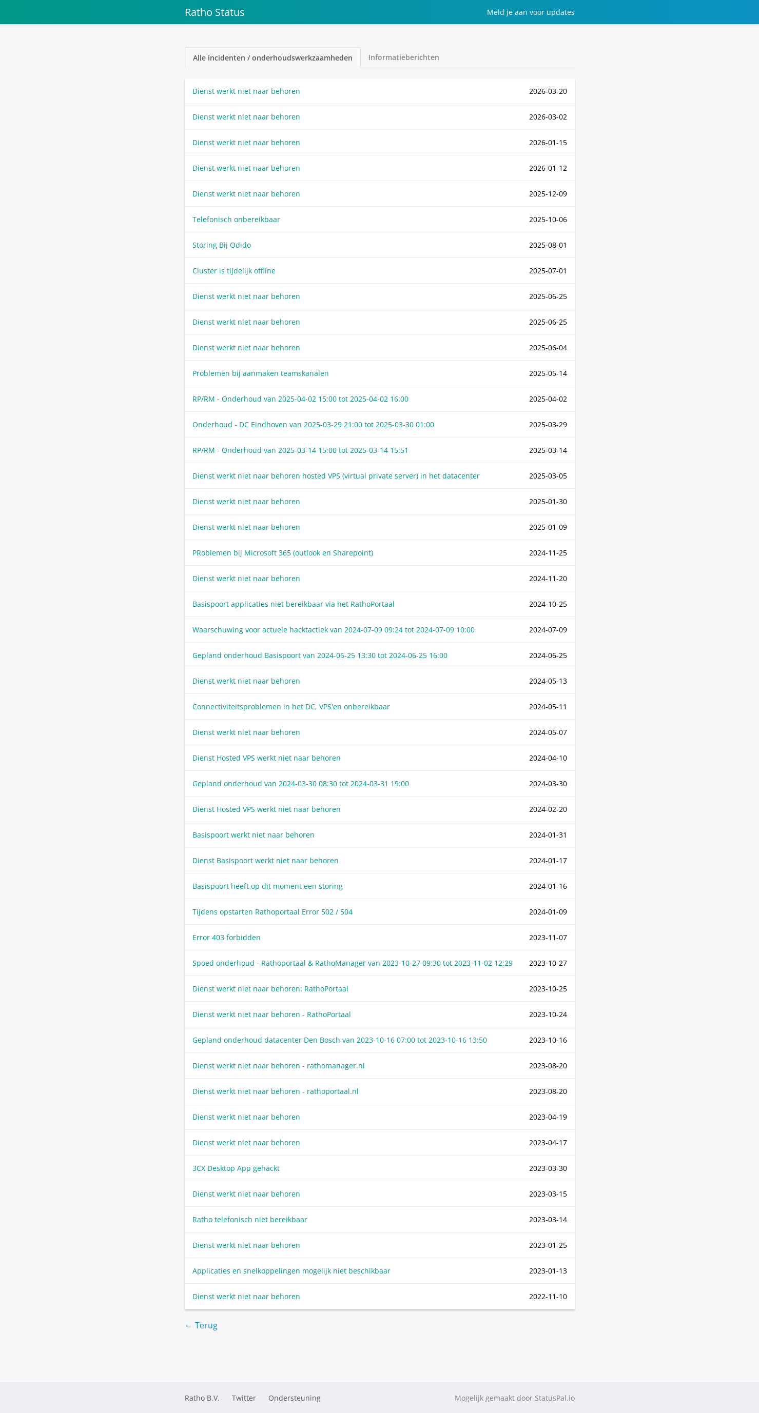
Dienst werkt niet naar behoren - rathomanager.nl (278, 1065)
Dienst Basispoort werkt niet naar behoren (265, 860)
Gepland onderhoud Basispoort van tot (319, 655)
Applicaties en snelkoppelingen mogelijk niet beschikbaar (291, 1271)
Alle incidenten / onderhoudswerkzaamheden (273, 58)
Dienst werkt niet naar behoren (246, 91)
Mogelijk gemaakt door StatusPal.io (515, 1398)
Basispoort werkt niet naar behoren (253, 835)
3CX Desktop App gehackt (236, 1168)
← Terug (201, 1325)
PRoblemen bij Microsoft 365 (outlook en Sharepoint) (282, 553)
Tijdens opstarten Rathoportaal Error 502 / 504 (272, 912)
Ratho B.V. (202, 1398)
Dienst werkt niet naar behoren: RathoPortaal (270, 988)
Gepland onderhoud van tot (300, 783)
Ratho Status (215, 12)
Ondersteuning (294, 1398)
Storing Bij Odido (221, 245)
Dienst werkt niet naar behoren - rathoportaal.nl (275, 1091)
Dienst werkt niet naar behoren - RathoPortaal (271, 1014)
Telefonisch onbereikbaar (236, 219)
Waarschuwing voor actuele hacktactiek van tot (333, 629)
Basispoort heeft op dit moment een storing (267, 886)
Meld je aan (531, 12)
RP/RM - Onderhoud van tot (300, 399)
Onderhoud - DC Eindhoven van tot (313, 424)
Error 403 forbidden (226, 937)
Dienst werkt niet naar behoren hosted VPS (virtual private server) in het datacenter (336, 476)
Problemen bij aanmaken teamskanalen (260, 373)
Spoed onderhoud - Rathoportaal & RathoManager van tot (352, 963)
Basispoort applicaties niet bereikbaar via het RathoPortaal (293, 604)
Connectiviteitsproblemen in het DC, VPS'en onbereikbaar (291, 706)
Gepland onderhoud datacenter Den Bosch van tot (339, 1040)
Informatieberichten (403, 57)
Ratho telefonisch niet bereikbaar (249, 1219)
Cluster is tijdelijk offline (234, 270)
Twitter (244, 1398)
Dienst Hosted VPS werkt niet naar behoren (266, 758)
